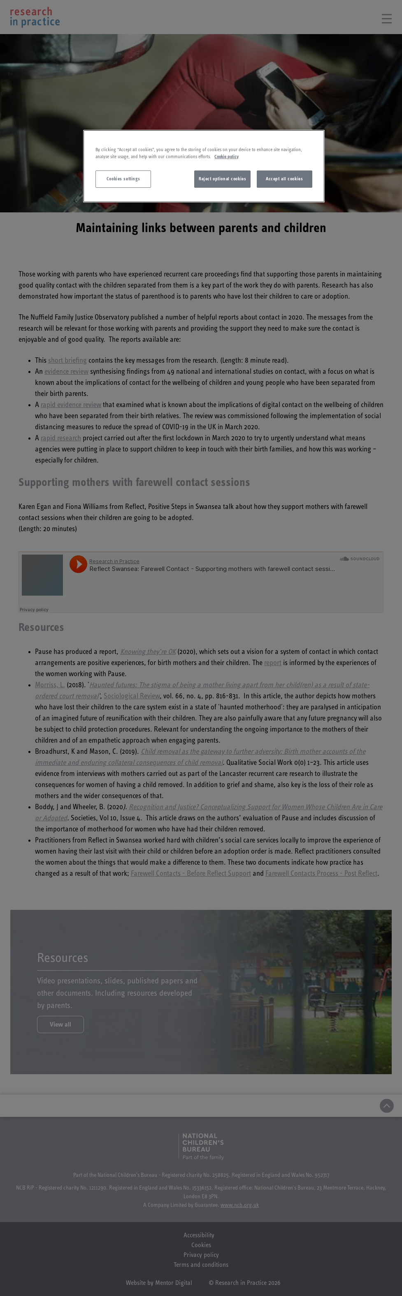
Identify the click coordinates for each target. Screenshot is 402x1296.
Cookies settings (123, 179)
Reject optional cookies (222, 179)
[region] (203, 166)
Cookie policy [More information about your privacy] (226, 156)
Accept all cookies (284, 179)
